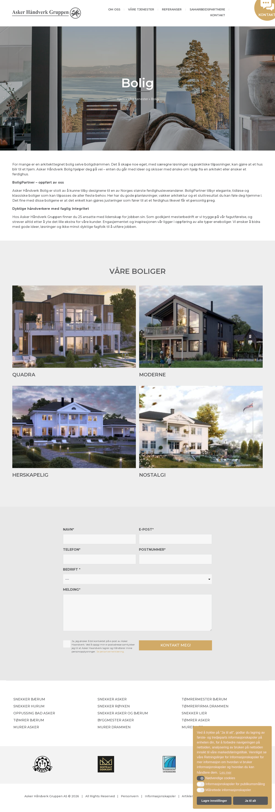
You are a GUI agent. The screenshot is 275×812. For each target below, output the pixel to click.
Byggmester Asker (115, 721)
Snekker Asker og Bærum (122, 714)
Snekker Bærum (29, 700)
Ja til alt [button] (250, 800)
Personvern (130, 796)
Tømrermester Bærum (204, 700)
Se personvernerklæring (110, 651)
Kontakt (217, 15)
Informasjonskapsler (160, 796)
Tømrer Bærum (28, 721)
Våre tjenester (141, 9)
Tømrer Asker (196, 721)
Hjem (121, 99)
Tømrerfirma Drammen (205, 707)
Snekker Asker (112, 700)
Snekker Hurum (29, 707)
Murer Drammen (114, 728)
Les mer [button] (225, 772)
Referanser (172, 9)
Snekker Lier (194, 714)
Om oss (114, 9)
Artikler (187, 796)
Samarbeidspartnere (207, 9)
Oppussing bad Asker (34, 714)
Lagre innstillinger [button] (214, 800)
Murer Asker (26, 728)
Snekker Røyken (113, 707)
